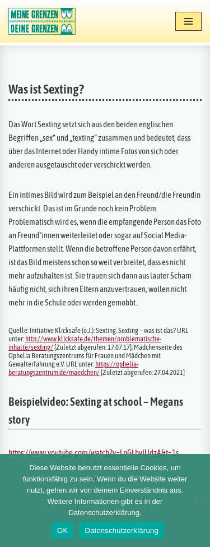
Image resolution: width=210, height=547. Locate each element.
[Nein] (196, 500)
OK (62, 530)
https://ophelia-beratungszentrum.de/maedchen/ (73, 368)
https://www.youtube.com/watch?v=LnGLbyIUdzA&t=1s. (94, 452)
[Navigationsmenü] (188, 21)
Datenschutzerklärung (121, 530)
